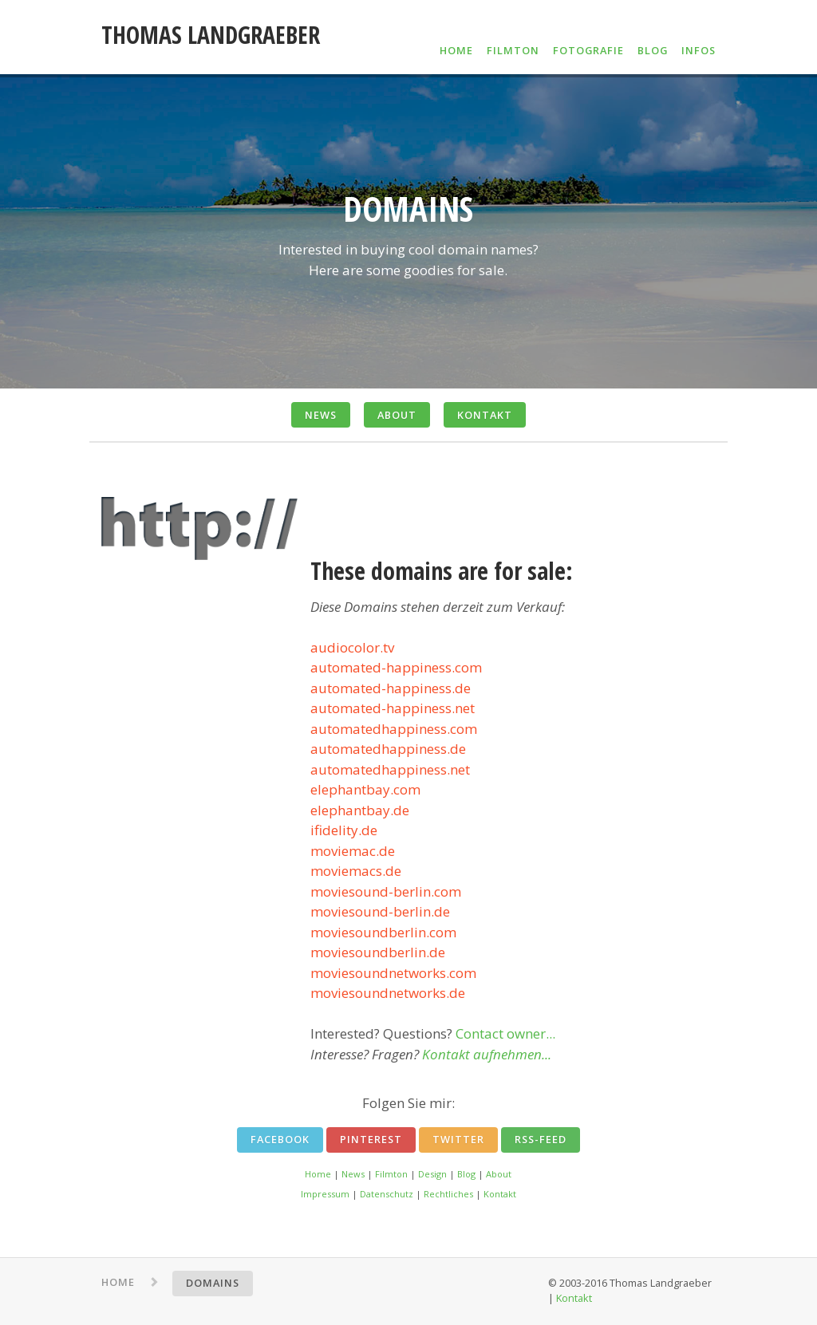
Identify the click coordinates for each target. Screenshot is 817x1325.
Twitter (458, 1139)
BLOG (652, 50)
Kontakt (499, 1194)
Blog (466, 1174)
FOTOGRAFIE (588, 50)
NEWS (321, 415)
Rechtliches (448, 1194)
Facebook (280, 1139)
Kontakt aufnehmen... (486, 1054)
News (353, 1174)
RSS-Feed (540, 1139)
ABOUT (396, 415)
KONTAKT (484, 415)
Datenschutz (386, 1194)
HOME (456, 50)
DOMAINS (212, 1283)
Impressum (325, 1194)
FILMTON (513, 50)
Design (432, 1174)
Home (318, 1174)
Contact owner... (505, 1033)
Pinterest (371, 1139)
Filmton (391, 1174)
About (498, 1174)
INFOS (698, 50)
